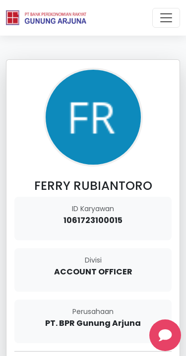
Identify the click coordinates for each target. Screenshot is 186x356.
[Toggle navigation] (166, 18)
